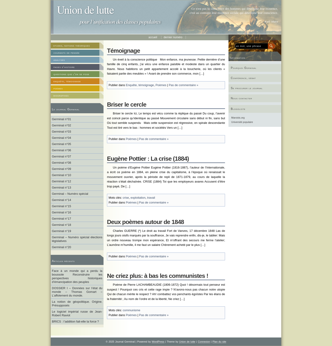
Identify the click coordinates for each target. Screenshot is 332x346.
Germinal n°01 (61, 119)
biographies (61, 95)
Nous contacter (241, 98)
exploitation (137, 197)
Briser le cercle (126, 104)
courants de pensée (66, 52)
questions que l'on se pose (71, 74)
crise (126, 197)
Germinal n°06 (61, 150)
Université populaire (242, 122)
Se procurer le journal (247, 88)
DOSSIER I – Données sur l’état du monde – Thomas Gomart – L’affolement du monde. (77, 291)
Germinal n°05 (61, 144)
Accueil (153, 37)
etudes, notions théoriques (71, 45)
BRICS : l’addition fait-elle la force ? (75, 321)
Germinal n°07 (61, 156)
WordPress (158, 341)
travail (151, 197)
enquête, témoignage (67, 81)
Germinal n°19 (61, 231)
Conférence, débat (243, 78)
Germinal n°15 (61, 206)
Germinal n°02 (61, 125)
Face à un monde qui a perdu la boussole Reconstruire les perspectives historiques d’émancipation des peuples (77, 276)
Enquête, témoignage (140, 85)
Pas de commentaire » (183, 85)
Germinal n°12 (61, 181)
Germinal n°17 (61, 218)
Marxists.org (238, 117)
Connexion (204, 341)
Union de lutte (187, 341)
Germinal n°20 (61, 247)
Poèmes (161, 85)
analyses (59, 59)
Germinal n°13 (61, 187)
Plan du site (219, 341)
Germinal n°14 (61, 200)
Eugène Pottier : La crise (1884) (148, 158)
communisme (131, 310)
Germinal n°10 (61, 175)
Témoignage (123, 50)
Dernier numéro (173, 37)
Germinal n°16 (61, 212)
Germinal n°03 (61, 131)
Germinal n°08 (61, 162)
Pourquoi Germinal (243, 68)
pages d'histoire (64, 67)
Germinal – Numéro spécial (70, 193)
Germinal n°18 (61, 225)
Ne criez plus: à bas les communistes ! (157, 275)
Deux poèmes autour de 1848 (145, 221)
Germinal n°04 (61, 138)
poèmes (58, 88)
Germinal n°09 (61, 169)
